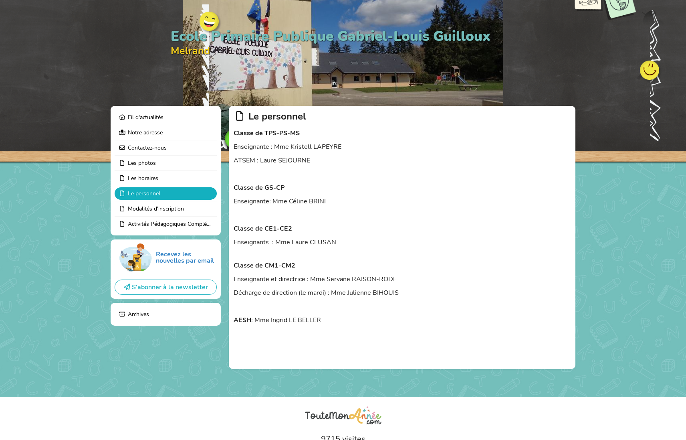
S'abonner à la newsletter (166, 287)
